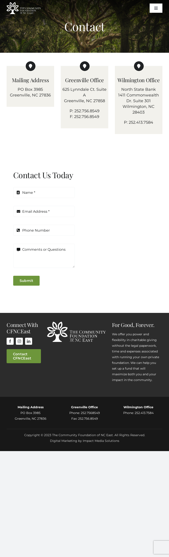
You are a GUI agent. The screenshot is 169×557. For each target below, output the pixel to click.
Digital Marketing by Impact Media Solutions (84, 441)
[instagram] (19, 341)
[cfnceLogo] (24, 4)
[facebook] (10, 341)
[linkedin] (28, 341)
